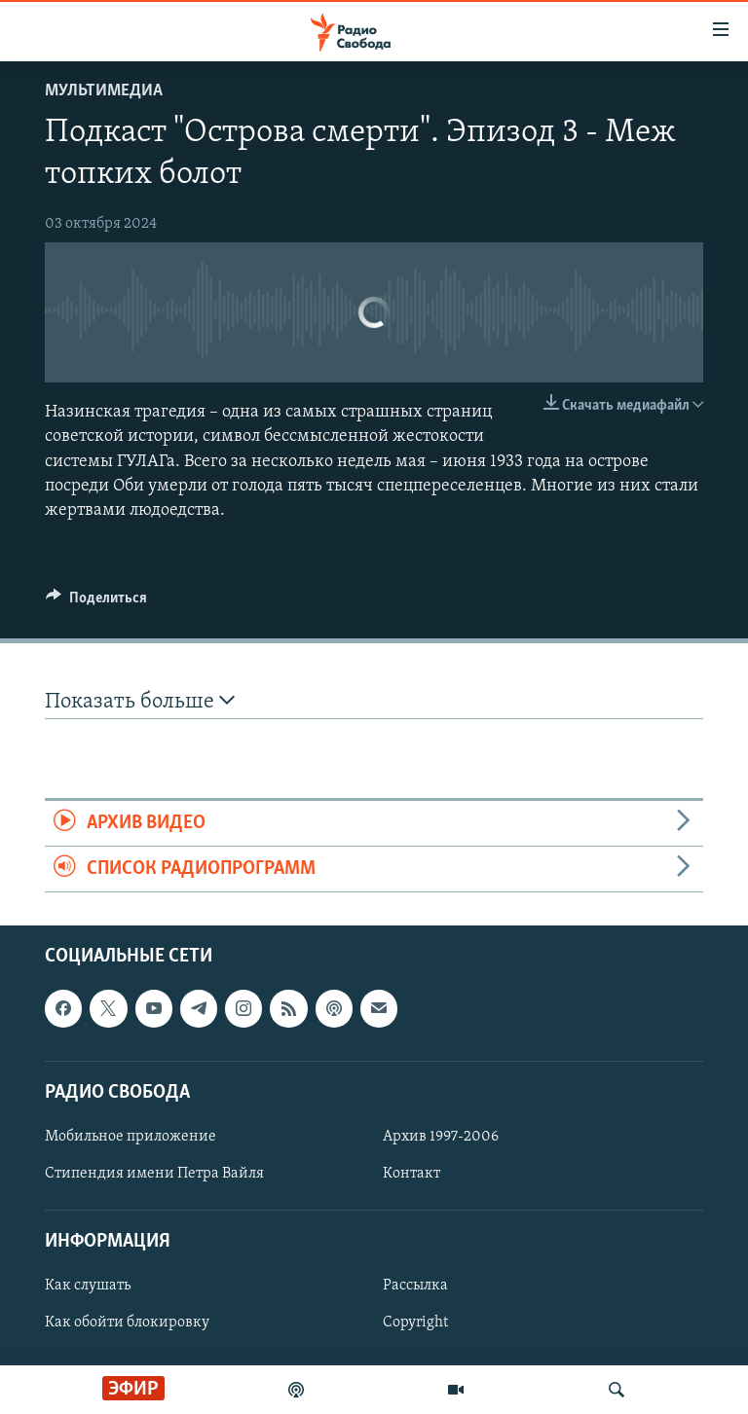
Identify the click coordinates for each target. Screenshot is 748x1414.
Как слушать (88, 1286)
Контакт (411, 1173)
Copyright (415, 1323)
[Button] (96, 602)
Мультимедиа (104, 91)
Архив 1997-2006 (441, 1136)
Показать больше (140, 701)
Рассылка (415, 1286)
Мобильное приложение (130, 1136)
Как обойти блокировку (127, 1323)
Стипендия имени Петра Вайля (154, 1173)
